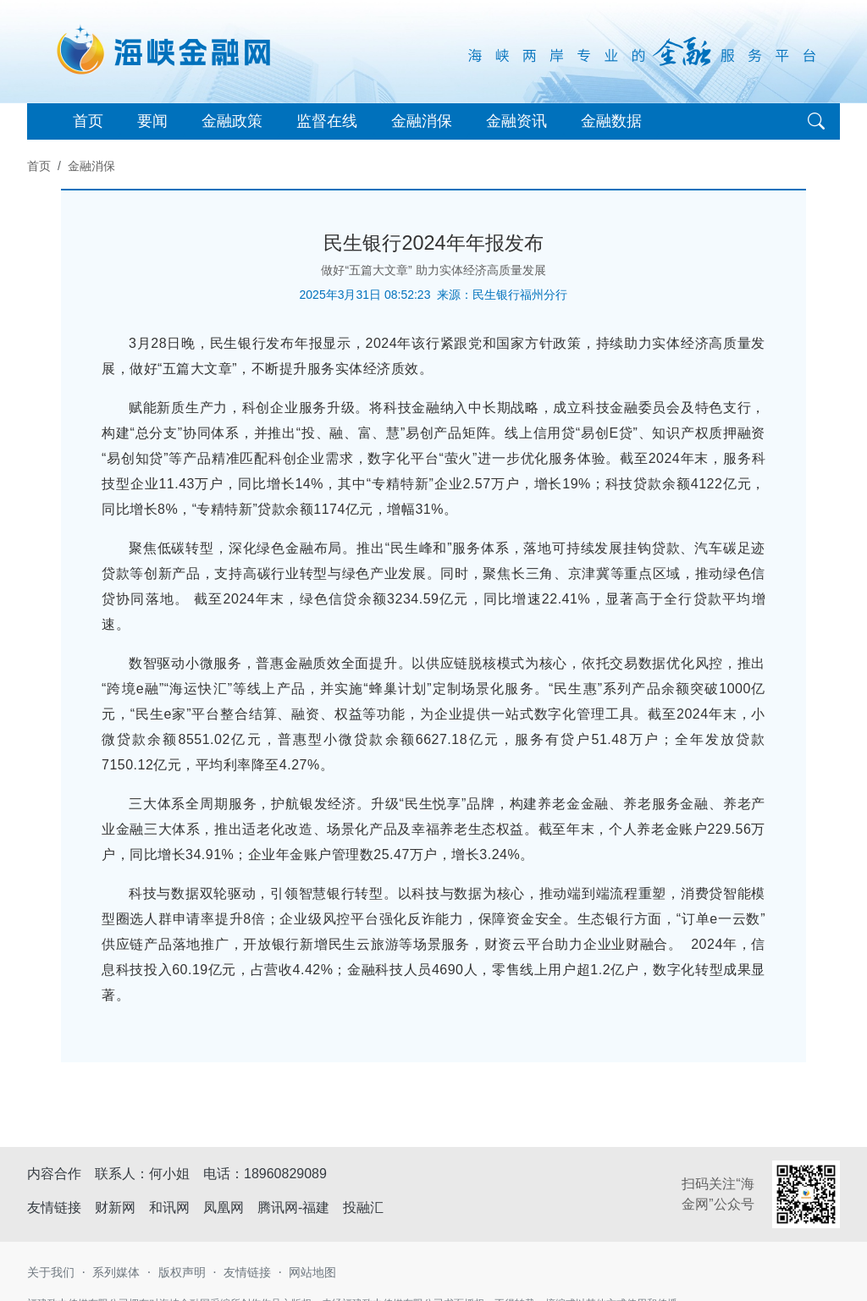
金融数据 (611, 121)
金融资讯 (516, 121)
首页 (88, 121)
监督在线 (326, 121)
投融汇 (363, 1207)
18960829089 (285, 1173)
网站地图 (312, 1272)
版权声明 (182, 1272)
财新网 (115, 1207)
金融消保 (421, 121)
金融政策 (232, 121)
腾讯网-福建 (293, 1207)
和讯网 (169, 1207)
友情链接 (247, 1272)
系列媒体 (116, 1272)
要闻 (152, 121)
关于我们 (51, 1272)
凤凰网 (223, 1207)
